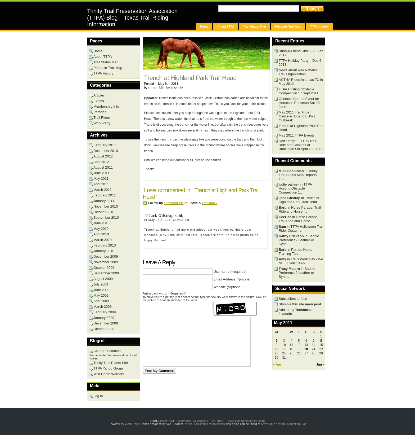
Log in (98, 396)
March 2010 (102, 240)
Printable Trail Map (288, 26)
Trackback (209, 203)
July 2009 (100, 284)
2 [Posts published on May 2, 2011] (277, 340)
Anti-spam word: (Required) (164, 293)
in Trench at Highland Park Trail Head (299, 200)
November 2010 (105, 206)
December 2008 (105, 323)
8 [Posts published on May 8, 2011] (321, 340)
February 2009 (104, 312)
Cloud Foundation (107, 351)
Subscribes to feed (293, 299)
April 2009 (101, 301)
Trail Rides (101, 118)
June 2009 (101, 290)
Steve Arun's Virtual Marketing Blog (283, 423)
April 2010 (101, 234)
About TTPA (225, 26)
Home (204, 26)
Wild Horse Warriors (108, 374)
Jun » (320, 364)
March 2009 (102, 307)
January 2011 (103, 201)
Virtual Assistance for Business (205, 423)
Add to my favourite (296, 312)
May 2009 (101, 295)
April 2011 (101, 184)
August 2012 (103, 156)
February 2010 (104, 245)
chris (151, 87)
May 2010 (101, 229)
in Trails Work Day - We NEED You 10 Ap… (301, 261)
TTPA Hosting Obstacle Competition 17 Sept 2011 (298, 91)
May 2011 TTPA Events (296, 135)
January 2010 (103, 251)
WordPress (132, 423)
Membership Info (171, 87)
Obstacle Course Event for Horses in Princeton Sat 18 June (299, 103)
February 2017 (104, 145)
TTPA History (319, 26)
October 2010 (103, 212)
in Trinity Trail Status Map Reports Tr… (298, 175)
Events (98, 101)
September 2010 (106, 217)
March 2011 (102, 190)
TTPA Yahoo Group (108, 368)
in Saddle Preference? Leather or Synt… (299, 240)
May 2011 (101, 179)
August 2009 (103, 279)
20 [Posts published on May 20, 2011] (306, 349)
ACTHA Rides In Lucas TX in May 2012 (301, 82)
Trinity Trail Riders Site (110, 363)
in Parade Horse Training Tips (295, 252)
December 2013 (105, 151)
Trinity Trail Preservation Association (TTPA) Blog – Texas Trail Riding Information (132, 18)
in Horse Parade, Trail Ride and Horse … (300, 209)
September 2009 (106, 273)
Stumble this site (300, 304)
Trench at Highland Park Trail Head (190, 77)
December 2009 (105, 256)
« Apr (277, 364)
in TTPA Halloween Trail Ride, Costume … (301, 228)
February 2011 (104, 195)
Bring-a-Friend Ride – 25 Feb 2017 (301, 53)
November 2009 (105, 262)
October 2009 (103, 268)
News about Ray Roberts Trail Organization (298, 72)
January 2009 (103, 318)
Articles (99, 95)
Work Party (101, 123)
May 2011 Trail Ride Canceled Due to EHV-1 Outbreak (297, 116)
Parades (99, 112)
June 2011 (101, 173)
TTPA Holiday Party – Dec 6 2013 (300, 63)
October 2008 (103, 329)
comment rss (173, 203)
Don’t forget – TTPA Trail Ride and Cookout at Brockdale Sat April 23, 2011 (300, 145)
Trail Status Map (254, 26)
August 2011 (103, 167)
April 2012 (101, 162)
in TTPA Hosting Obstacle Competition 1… (295, 188)
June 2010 (101, 223)
